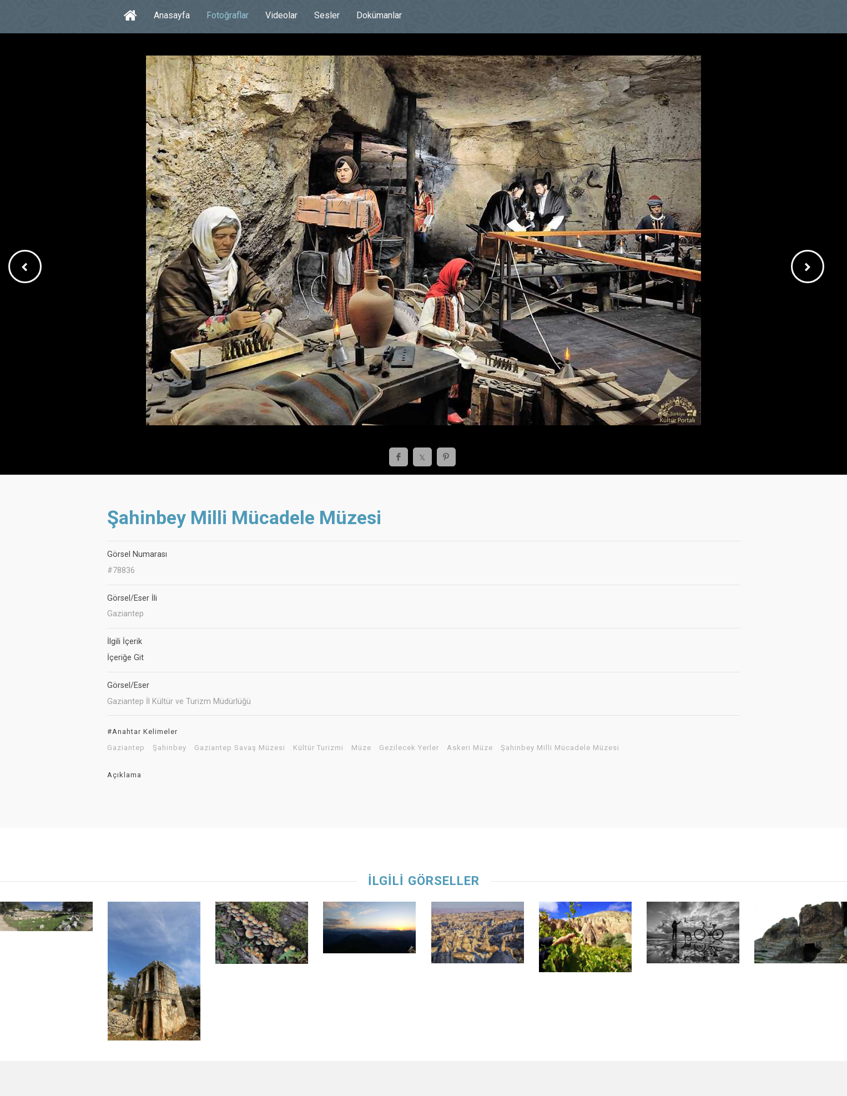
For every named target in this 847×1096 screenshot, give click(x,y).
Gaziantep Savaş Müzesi (239, 748)
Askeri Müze (470, 748)
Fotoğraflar (227, 15)
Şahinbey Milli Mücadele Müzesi (560, 748)
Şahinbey (169, 748)
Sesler (327, 15)
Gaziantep (126, 748)
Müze (361, 748)
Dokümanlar (379, 15)
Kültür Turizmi (318, 748)
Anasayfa (172, 15)
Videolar (281, 15)
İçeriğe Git (125, 657)
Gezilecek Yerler (409, 748)
